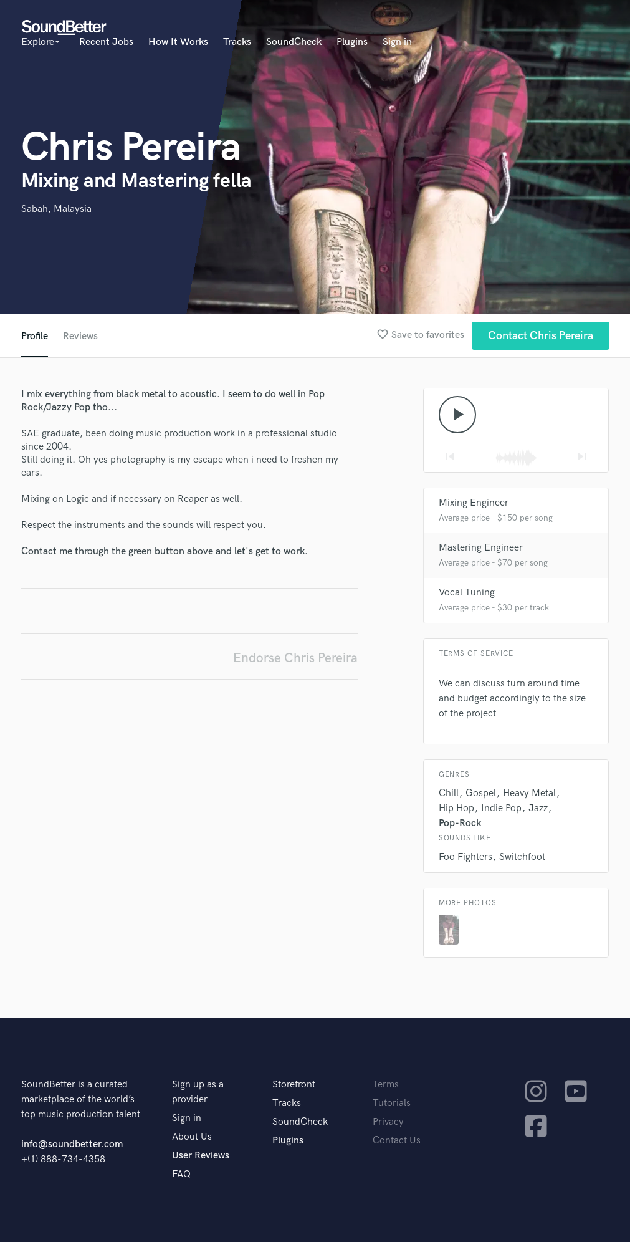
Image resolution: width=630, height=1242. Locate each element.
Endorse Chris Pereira (295, 658)
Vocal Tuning (467, 593)
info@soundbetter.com (72, 1144)
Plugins (352, 42)
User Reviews (200, 1156)
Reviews (80, 336)
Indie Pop (501, 808)
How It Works (178, 42)
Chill (449, 793)
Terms (386, 1084)
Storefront (293, 1084)
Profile (34, 336)
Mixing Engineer (473, 503)
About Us (192, 1137)
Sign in (397, 42)
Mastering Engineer (481, 548)
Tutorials (392, 1103)
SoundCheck (294, 42)
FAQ (181, 1174)
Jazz (538, 808)
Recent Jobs (106, 42)
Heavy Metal (529, 793)
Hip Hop (456, 808)
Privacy (388, 1122)
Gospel (480, 793)
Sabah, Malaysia (56, 209)
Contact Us (397, 1141)
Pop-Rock (460, 823)
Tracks (237, 42)
